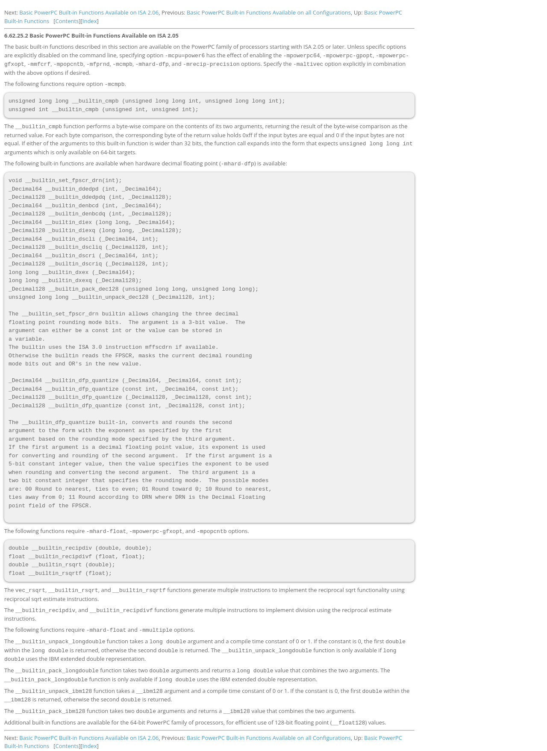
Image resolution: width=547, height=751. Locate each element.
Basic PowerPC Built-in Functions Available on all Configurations (269, 12)
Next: (11, 12)
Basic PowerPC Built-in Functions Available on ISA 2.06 (89, 12)
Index (89, 21)
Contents (67, 21)
